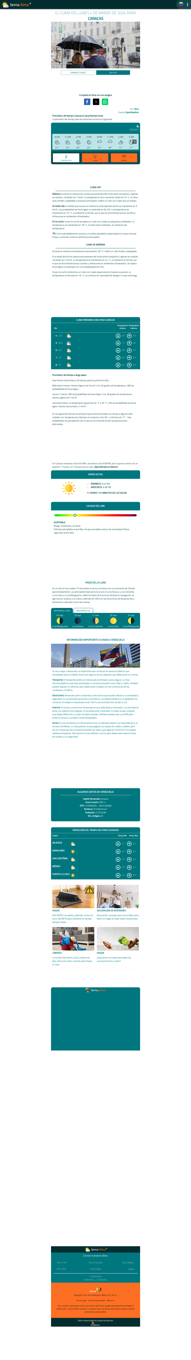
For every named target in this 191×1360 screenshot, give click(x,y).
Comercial (89, 1279)
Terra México (128, 1262)
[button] (187, 4)
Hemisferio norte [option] (62, 610)
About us (111, 1300)
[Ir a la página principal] (16, 4)
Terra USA (61, 1269)
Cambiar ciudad (78, 72)
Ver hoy (113, 72)
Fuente (128, 112)
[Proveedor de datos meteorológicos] (95, 1324)
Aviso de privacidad (96, 1300)
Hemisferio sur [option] (83, 610)
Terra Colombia (95, 1262)
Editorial (102, 1279)
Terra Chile (62, 1262)
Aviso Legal (81, 1300)
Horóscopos (95, 1269)
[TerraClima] (181, 4)
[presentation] (134, 142)
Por (134, 109)
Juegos (131, 1269)
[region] (95, 84)
